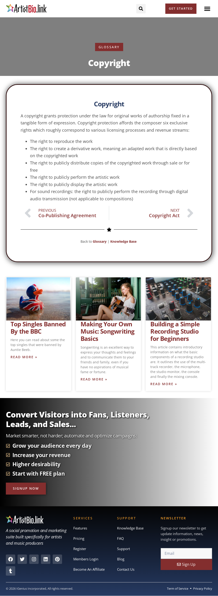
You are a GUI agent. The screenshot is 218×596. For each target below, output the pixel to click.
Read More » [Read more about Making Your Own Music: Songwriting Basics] (94, 379)
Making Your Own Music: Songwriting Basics (108, 331)
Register (79, 548)
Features (80, 528)
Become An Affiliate (89, 569)
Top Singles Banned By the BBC (38, 327)
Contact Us (125, 569)
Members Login (85, 559)
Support (123, 548)
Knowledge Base (123, 241)
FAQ (120, 538)
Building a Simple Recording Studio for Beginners (175, 331)
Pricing (78, 538)
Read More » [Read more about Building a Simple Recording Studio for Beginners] (163, 384)
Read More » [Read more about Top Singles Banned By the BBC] (24, 357)
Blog (120, 559)
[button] (207, 9)
